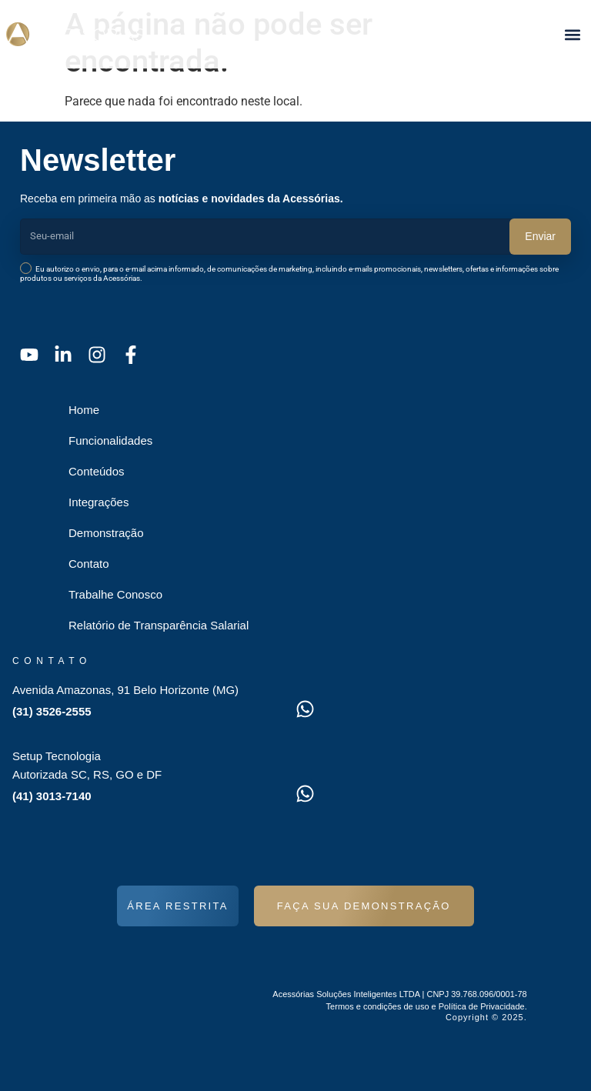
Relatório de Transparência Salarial (158, 625)
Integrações (98, 502)
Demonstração (106, 532)
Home (83, 409)
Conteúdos (96, 471)
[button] (572, 34)
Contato (88, 563)
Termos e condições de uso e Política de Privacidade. (426, 1006)
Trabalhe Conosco (115, 594)
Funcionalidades (110, 440)
